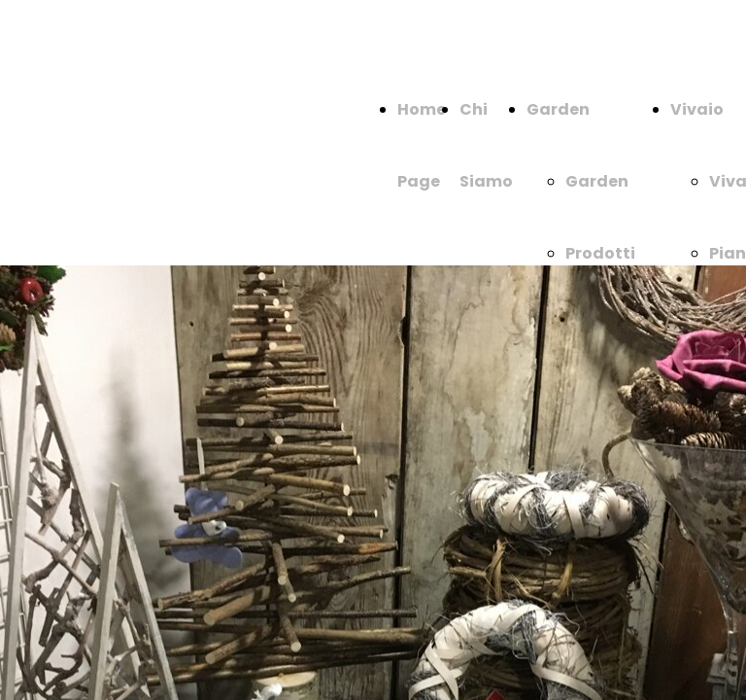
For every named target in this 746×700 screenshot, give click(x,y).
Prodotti (600, 253)
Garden (558, 109)
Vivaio (697, 109)
